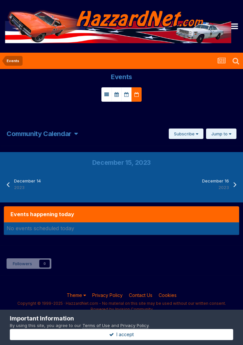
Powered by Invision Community (122, 309)
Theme (76, 295)
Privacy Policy (107, 295)
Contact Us (140, 295)
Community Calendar (42, 134)
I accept (121, 334)
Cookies (168, 295)
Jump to (221, 133)
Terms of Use (96, 325)
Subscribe (186, 133)
